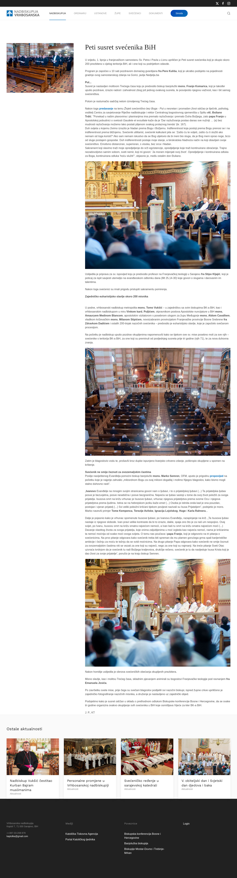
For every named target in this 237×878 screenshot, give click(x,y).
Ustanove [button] (100, 13)
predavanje (106, 108)
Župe (118, 13)
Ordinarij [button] (80, 13)
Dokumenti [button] (156, 13)
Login (186, 823)
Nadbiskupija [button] (57, 13)
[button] (228, 13)
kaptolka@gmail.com (17, 836)
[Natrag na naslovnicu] (23, 13)
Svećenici (135, 13)
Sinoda (179, 13)
